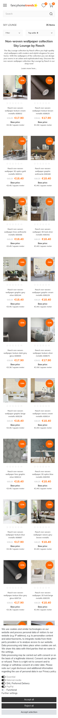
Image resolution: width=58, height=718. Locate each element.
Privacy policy (49, 671)
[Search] (51, 14)
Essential (10, 676)
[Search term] (25, 14)
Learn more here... (29, 68)
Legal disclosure (18, 668)
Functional (11, 690)
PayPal (9, 686)
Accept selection (29, 712)
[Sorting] (40, 33)
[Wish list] (44, 5)
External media (13, 680)
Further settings (9, 693)
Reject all (29, 705)
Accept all (29, 699)
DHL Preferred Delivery (18, 683)
